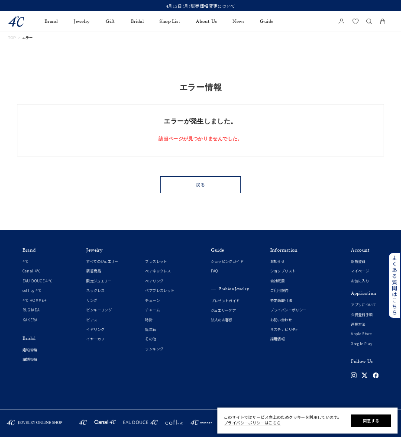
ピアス (91, 320)
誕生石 (150, 329)
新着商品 (93, 271)
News (239, 21)
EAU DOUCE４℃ (37, 281)
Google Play (361, 344)
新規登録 (358, 261)
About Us (206, 21)
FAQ (214, 271)
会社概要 (277, 281)
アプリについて (363, 305)
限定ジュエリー (98, 281)
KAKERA (30, 320)
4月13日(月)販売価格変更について (201, 5)
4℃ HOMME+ (34, 300)
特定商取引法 (281, 300)
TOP (12, 38)
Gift (110, 21)
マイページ (360, 271)
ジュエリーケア (223, 310)
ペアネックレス (158, 271)
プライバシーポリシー (288, 310)
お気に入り (360, 281)
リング (91, 300)
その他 (150, 339)
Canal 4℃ (32, 271)
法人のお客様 (222, 320)
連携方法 (358, 324)
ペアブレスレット (159, 290)
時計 (148, 320)
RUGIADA (31, 310)
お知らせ (277, 261)
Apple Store (361, 334)
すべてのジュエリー (102, 261)
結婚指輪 (30, 359)
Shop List (169, 21)
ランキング (154, 349)
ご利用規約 (279, 290)
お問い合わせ (281, 320)
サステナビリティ (284, 329)
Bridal (137, 21)
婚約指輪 (30, 350)
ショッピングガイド (227, 261)
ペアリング (154, 281)
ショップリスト (283, 271)
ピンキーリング (99, 310)
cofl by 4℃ (32, 290)
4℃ (26, 261)
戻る (200, 184)
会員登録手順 (361, 315)
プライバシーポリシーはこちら (252, 423)
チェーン (152, 300)
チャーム (152, 310)
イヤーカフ (95, 339)
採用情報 (277, 339)
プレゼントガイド (225, 301)
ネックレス (95, 290)
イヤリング (95, 329)
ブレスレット (156, 261)
